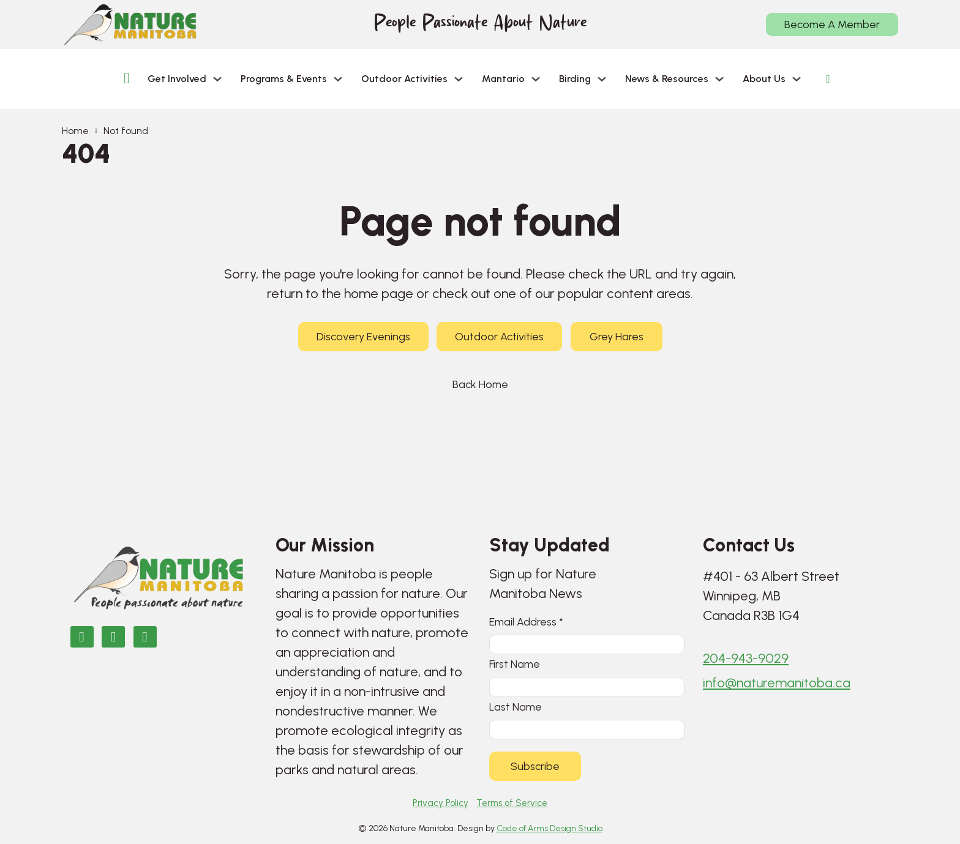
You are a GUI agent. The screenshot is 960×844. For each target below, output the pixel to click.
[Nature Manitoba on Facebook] (82, 633)
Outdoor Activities (404, 78)
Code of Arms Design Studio (549, 828)
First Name (514, 661)
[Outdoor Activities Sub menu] (458, 79)
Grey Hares (616, 336)
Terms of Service (511, 803)
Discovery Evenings (363, 336)
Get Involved (177, 78)
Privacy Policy (440, 803)
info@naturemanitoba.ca (776, 680)
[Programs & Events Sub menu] (338, 79)
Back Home (480, 384)
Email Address (526, 618)
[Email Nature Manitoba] (145, 633)
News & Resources (666, 78)
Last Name (515, 705)
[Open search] (828, 79)
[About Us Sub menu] (796, 79)
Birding (575, 78)
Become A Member (832, 24)
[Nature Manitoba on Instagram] (113, 633)
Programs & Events (284, 78)
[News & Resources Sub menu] (719, 79)
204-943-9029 (746, 656)
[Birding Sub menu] (602, 79)
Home (75, 130)
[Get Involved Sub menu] (217, 79)
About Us (764, 78)
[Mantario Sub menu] (536, 79)
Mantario (503, 78)
